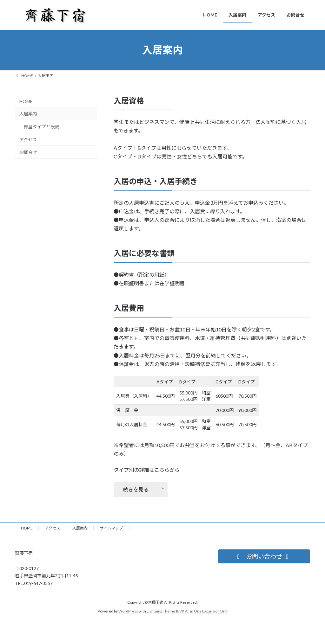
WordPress (128, 611)
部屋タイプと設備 (41, 126)
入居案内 (28, 113)
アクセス (28, 139)
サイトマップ (111, 528)
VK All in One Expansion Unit (203, 611)
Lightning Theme (161, 611)
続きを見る (136, 489)
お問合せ (28, 152)
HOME (26, 101)
